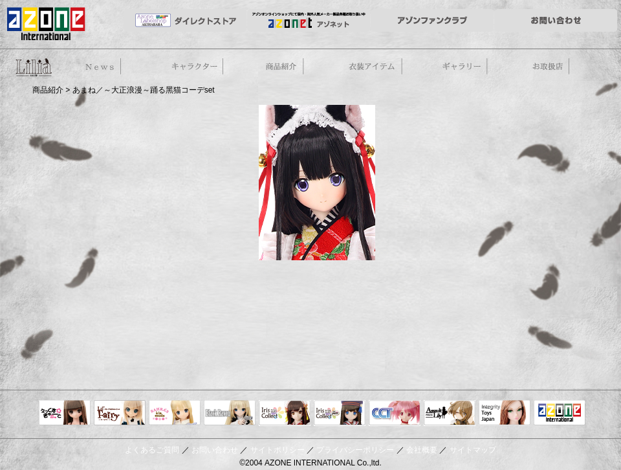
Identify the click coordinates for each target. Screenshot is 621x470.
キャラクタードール (394, 413)
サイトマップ (473, 449)
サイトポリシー (277, 449)
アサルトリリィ (449, 413)
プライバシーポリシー (355, 449)
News (101, 67)
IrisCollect (284, 413)
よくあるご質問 (152, 449)
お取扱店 (555, 67)
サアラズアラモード (175, 413)
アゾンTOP (559, 413)
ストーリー (193, 67)
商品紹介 (284, 67)
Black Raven (230, 413)
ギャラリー (465, 67)
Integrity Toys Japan (504, 413)
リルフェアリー (120, 413)
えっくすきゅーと (65, 413)
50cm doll (32, 66)
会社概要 (421, 449)
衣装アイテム (374, 67)
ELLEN (339, 413)
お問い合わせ (214, 449)
